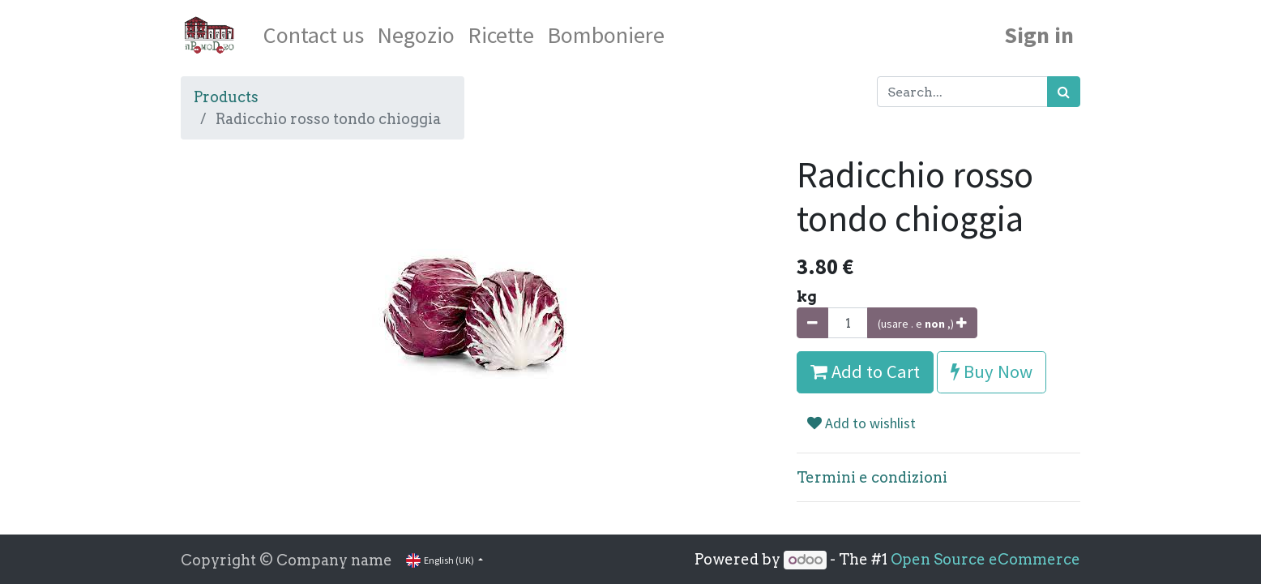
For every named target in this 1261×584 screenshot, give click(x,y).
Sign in (1039, 34)
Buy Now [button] (991, 371)
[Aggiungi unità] (922, 322)
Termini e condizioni (872, 477)
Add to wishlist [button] (861, 423)
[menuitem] (313, 34)
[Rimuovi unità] (812, 322)
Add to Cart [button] (865, 371)
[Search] (1063, 91)
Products (226, 96)
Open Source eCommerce (985, 559)
